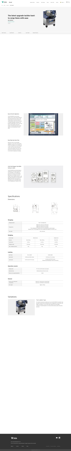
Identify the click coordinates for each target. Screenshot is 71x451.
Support (12, 446)
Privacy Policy (48, 446)
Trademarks (58, 446)
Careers (23, 446)
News (27, 446)
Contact (17, 446)
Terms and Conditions (53, 446)
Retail (9, 23)
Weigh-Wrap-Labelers (11, 21)
